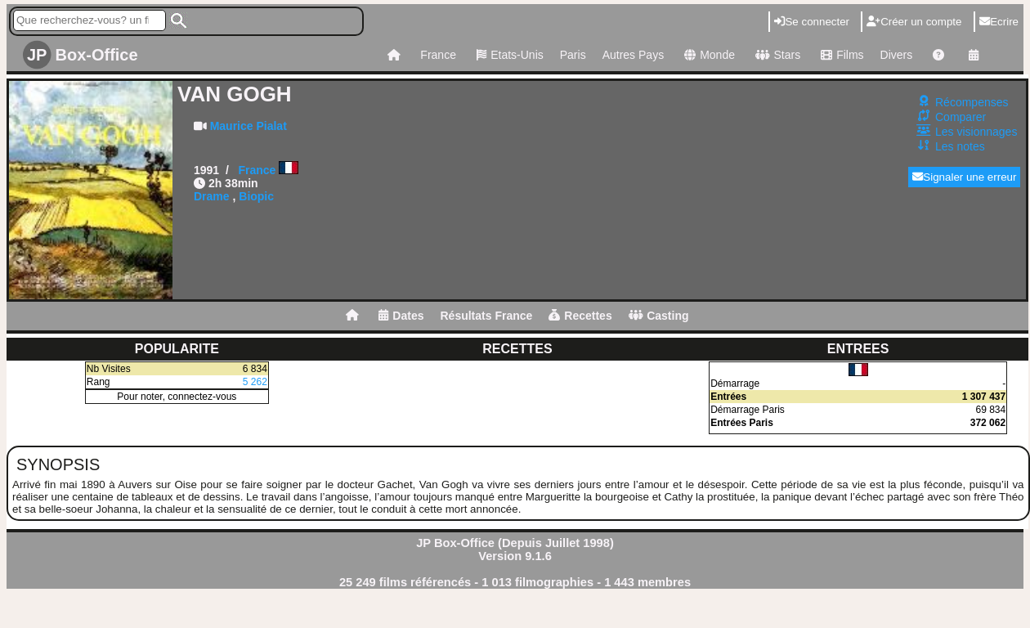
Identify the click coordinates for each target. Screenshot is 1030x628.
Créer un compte (914, 22)
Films (840, 54)
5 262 (255, 382)
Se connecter (811, 22)
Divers (896, 54)
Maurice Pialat (248, 125)
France (438, 54)
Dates (400, 315)
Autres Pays (633, 54)
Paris (573, 54)
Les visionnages (976, 131)
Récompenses (972, 102)
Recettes (580, 315)
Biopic (256, 196)
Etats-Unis (508, 54)
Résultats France (486, 315)
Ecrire (999, 22)
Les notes (960, 146)
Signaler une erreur (964, 177)
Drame (212, 196)
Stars (775, 54)
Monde (707, 54)
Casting (659, 315)
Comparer (960, 116)
